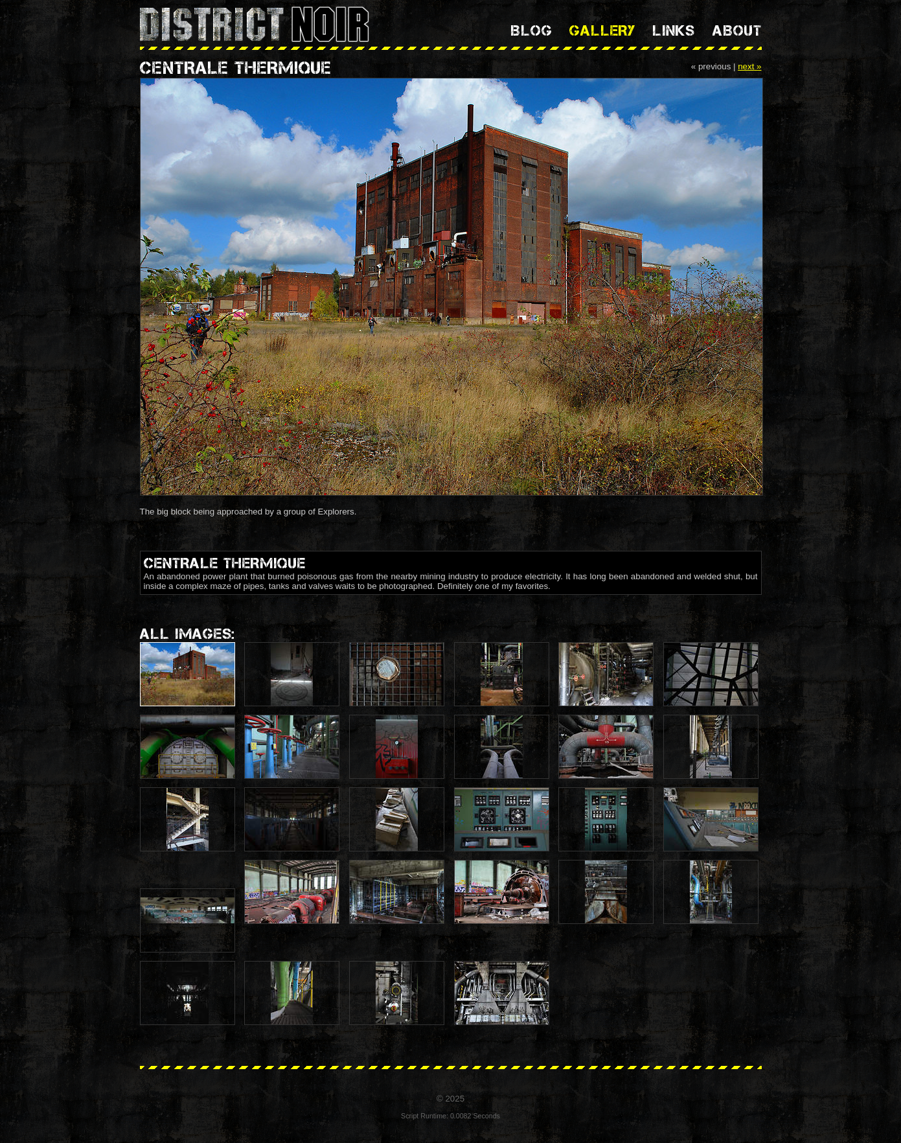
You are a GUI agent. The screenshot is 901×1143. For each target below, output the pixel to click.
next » (749, 66)
